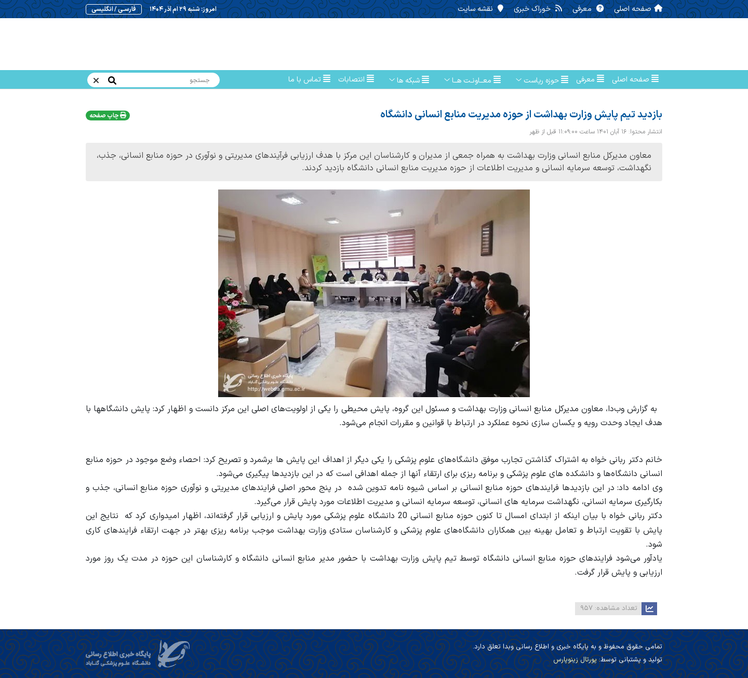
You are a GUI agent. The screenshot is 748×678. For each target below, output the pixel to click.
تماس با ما (309, 79)
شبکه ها (405, 80)
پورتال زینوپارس (575, 660)
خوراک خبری (537, 9)
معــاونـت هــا (469, 80)
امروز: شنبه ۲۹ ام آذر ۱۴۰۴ (184, 9)
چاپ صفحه (107, 115)
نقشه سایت (481, 9)
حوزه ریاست (538, 80)
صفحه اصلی (635, 9)
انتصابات (356, 79)
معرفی (586, 9)
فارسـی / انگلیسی (116, 9)
